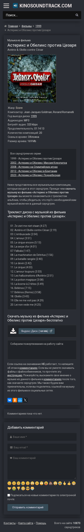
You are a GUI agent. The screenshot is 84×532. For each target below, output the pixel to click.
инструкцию (14, 375)
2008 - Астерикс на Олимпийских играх (34, 166)
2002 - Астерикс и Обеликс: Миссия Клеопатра (38, 162)
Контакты (10, 523)
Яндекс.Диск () (36, 331)
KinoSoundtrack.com (42, 6)
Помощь (41, 523)
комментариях (28, 367)
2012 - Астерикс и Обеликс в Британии (33, 171)
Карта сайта (25, 523)
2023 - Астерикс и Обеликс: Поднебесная (35, 175)
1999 (34, 116)
